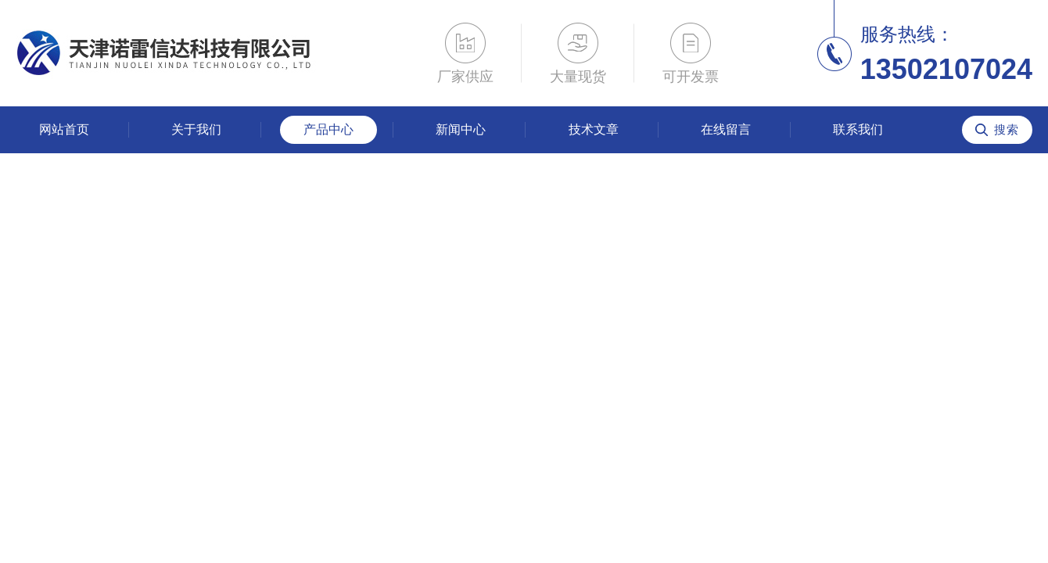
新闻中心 (461, 129)
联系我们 (858, 129)
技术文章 (594, 129)
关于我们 (196, 129)
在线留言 (726, 129)
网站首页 (64, 129)
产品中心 (328, 129)
